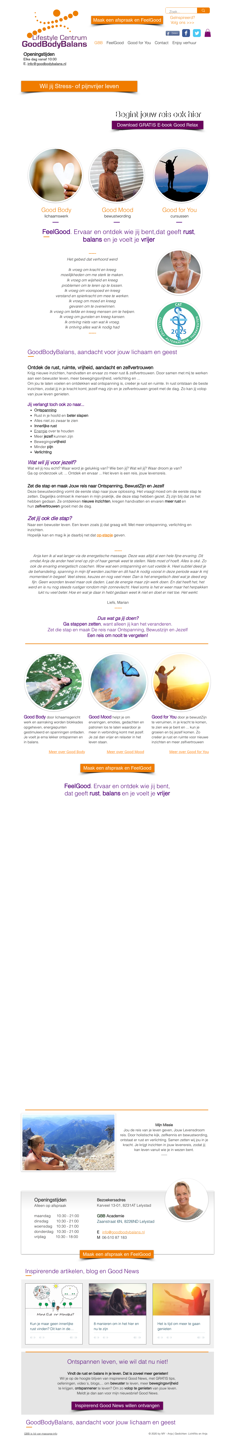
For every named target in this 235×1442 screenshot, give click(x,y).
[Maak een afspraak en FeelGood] (127, 20)
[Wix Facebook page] (186, 33)
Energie (40, 431)
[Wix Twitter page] (197, 33)
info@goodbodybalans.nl (123, 1232)
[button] (207, 33)
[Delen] (173, 33)
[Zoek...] (179, 12)
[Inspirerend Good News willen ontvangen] (117, 1406)
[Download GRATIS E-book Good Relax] (157, 125)
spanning (48, 410)
